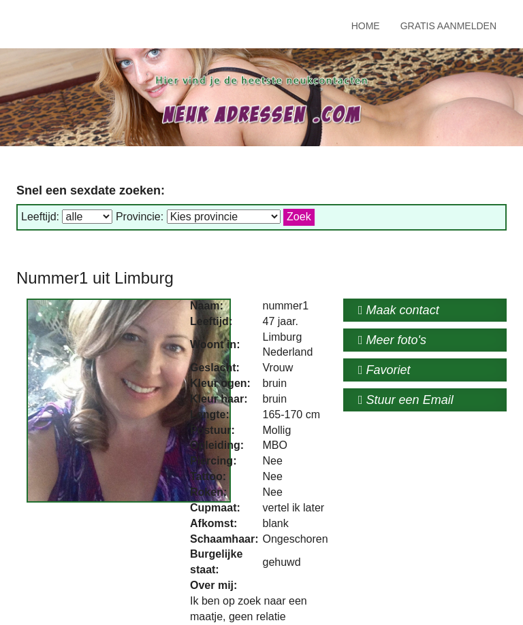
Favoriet (384, 370)
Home (365, 25)
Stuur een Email (406, 400)
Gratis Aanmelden (448, 25)
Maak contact (398, 310)
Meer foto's (392, 340)
